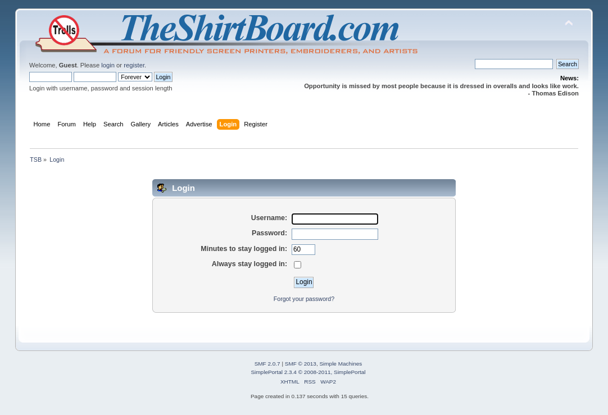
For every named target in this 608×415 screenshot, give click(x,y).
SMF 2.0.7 (267, 364)
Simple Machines (340, 364)
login (108, 65)
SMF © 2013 (300, 364)
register (134, 65)
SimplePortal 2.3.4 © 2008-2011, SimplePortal (308, 372)
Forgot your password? (304, 298)
